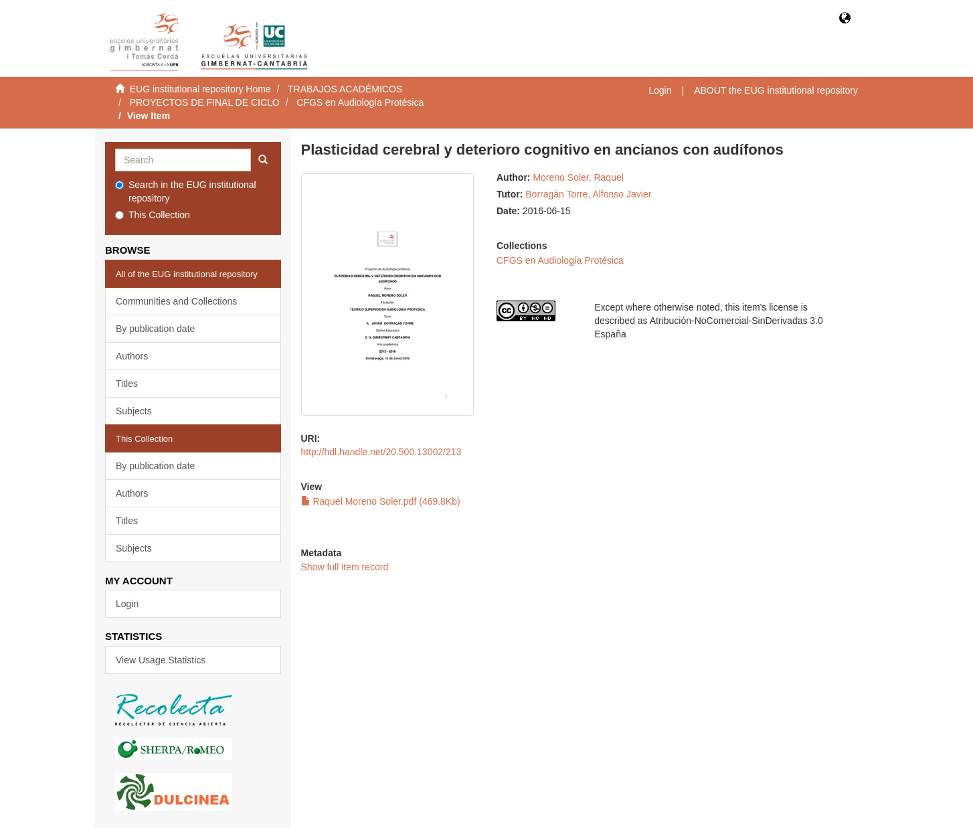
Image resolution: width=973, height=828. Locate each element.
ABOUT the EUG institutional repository (776, 90)
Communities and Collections (176, 301)
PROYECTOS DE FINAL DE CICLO (205, 102)
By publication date (155, 328)
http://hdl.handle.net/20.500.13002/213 (381, 451)
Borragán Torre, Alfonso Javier (588, 194)
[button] (845, 19)
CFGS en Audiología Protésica (360, 102)
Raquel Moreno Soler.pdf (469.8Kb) (380, 501)
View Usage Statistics (160, 660)
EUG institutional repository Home (200, 89)
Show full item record (345, 567)
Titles (127, 383)
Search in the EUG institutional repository (185, 191)
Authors (132, 356)
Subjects (134, 411)
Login (127, 603)
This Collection (152, 215)
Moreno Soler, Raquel (578, 177)
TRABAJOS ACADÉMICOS (345, 89)
